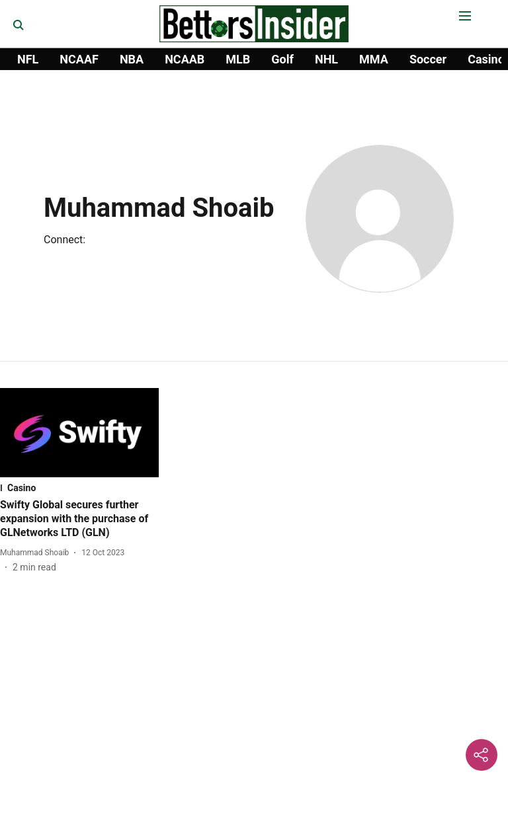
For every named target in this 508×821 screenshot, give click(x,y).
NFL (27, 59)
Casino (486, 59)
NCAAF (79, 59)
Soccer (427, 59)
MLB (238, 59)
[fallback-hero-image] (79, 432)
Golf (282, 59)
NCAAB (184, 59)
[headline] (79, 518)
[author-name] (37, 553)
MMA (373, 59)
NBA (132, 59)
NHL (326, 59)
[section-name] (79, 488)
